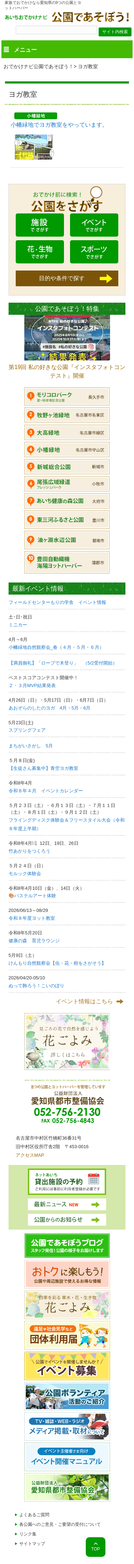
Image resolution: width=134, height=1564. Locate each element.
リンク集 (27, 1534)
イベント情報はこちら (84, 1001)
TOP (95, 1549)
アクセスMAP (30, 1155)
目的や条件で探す (62, 278)
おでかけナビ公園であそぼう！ (39, 66)
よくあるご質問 (34, 1514)
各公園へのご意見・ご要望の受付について (60, 1524)
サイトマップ (32, 1543)
